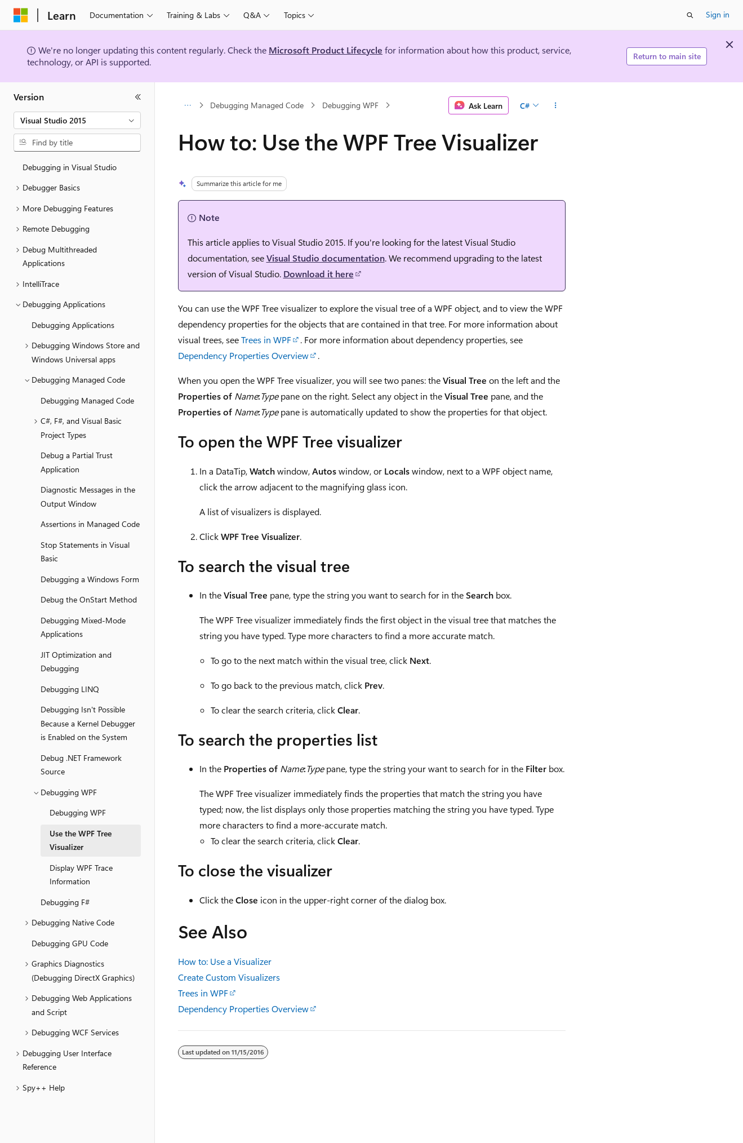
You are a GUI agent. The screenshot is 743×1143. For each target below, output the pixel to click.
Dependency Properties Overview (243, 355)
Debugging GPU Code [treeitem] (70, 943)
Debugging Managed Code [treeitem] (87, 400)
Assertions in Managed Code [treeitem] (90, 524)
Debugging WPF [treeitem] (78, 812)
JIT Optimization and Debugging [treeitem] (76, 661)
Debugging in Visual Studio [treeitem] (70, 167)
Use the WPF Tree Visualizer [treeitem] (81, 840)
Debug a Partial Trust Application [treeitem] (77, 462)
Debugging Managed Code (257, 105)
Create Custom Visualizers (229, 977)
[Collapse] (138, 97)
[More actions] (555, 105)
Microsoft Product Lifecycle (325, 50)
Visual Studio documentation (325, 258)
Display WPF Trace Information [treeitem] (81, 874)
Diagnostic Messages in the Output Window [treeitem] (88, 496)
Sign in (717, 14)
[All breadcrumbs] (188, 105)
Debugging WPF (350, 105)
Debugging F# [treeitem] (65, 902)
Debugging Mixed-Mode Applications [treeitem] (83, 627)
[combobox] (77, 121)
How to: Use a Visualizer (225, 961)
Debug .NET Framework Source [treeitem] (81, 764)
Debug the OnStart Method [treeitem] (89, 599)
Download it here (318, 274)
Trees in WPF (266, 339)
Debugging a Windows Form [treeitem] (90, 579)
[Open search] (690, 15)
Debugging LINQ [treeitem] (70, 689)
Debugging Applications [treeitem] (73, 325)
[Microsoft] (21, 15)
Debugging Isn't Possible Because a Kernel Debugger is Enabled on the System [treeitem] (88, 723)
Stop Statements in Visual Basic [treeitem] (85, 551)
